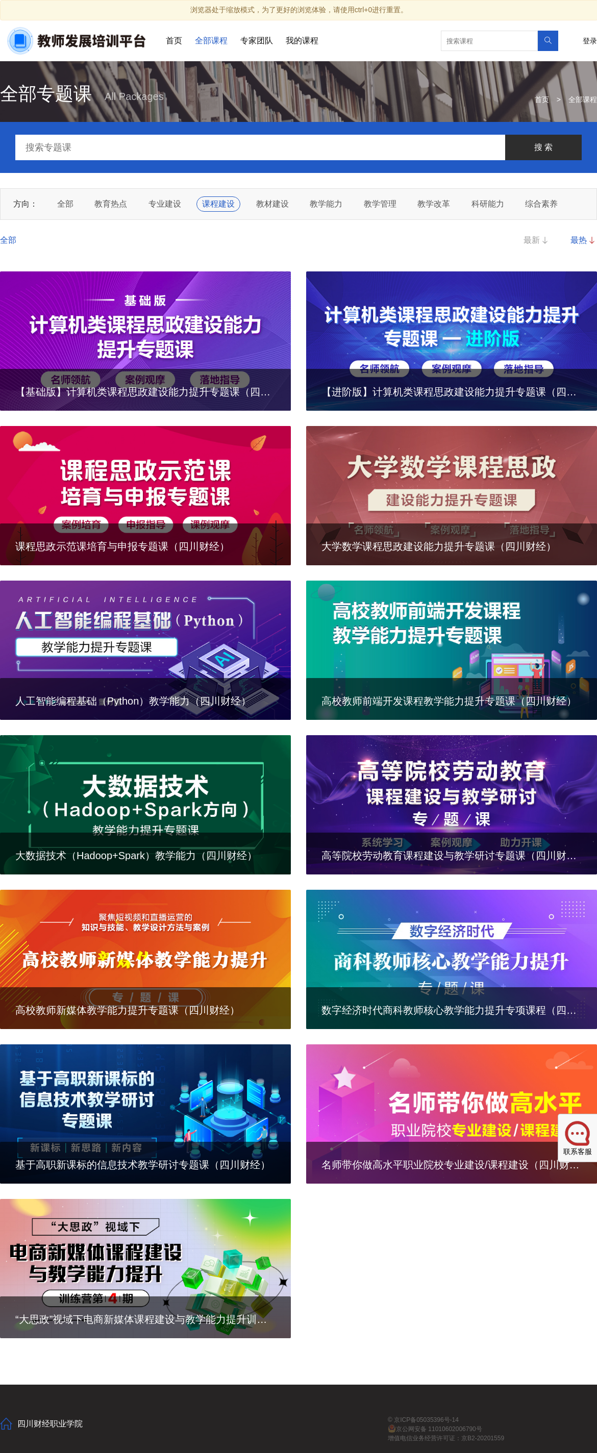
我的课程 (302, 40)
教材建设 (272, 203)
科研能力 (487, 203)
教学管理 (380, 203)
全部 (65, 203)
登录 (590, 41)
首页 (174, 40)
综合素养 (541, 203)
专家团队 (256, 40)
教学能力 (326, 203)
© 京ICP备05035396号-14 (423, 1419)
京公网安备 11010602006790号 (435, 1429)
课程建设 (218, 203)
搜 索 (543, 147)
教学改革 (433, 203)
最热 (583, 240)
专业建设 (164, 203)
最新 (537, 240)
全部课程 (211, 40)
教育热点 (110, 203)
